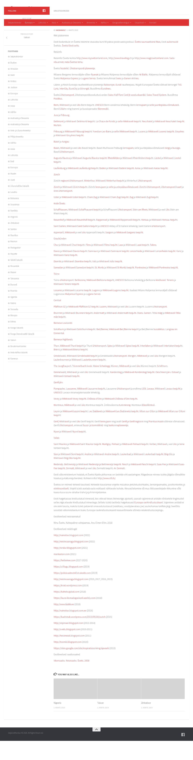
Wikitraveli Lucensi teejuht (161, 150)
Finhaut (115, 463)
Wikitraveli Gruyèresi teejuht (69, 154)
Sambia (13, 248)
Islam (12, 94)
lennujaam (141, 124)
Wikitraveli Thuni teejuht (72, 364)
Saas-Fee (161, 483)
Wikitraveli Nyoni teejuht (74, 450)
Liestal (157, 177)
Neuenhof (59, 238)
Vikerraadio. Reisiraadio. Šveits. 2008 (71, 679)
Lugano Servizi (88, 97)
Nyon (56, 450)
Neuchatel (147, 140)
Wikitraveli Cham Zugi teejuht (114, 216)
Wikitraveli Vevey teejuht (74, 417)
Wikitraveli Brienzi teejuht (75, 368)
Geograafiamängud (120, 22)
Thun (56, 364)
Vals (94, 280)
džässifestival (148, 424)
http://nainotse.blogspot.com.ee (70, 629)
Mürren (114, 385)
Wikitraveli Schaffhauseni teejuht (84, 228)
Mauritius (14, 254)
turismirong (124, 424)
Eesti (12, 180)
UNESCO (99, 124)
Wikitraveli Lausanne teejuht (91, 407)
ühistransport (67, 114)
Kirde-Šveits (59, 222)
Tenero (170, 299)
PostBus (58, 117)
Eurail (118, 103)
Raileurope (109, 103)
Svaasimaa (14, 223)
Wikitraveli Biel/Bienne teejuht (124, 348)
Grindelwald (60, 374)
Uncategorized (61, 30)
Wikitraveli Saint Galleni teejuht (82, 245)
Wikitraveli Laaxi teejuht (137, 263)
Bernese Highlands (63, 358)
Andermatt (99, 332)
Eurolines (106, 107)
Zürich (57, 193)
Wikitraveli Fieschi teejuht (143, 483)
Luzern (102, 325)
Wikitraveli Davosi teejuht (74, 270)
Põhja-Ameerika (16, 156)
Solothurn (59, 348)
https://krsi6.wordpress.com (68, 604)
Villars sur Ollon (147, 430)
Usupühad (139, 22)
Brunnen (58, 332)
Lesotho (13, 211)
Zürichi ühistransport (149, 206)
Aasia (54, 22)
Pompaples (59, 407)
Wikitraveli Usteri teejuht (74, 216)
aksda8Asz (61, 49)
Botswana (14, 217)
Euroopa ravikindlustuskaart (148, 521)
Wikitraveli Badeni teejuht (121, 187)
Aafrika (104, 22)
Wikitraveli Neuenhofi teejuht (80, 238)
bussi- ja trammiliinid (93, 444)
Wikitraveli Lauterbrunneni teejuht (88, 378)
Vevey (56, 417)
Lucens (141, 150)
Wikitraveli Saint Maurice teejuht (85, 463)
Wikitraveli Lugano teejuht (115, 309)
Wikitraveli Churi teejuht (73, 263)
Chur (56, 263)
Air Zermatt (119, 487)
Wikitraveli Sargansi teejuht (129, 251)
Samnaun (93, 270)
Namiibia (14, 229)
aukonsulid (172, 60)
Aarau (138, 187)
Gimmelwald (60, 391)
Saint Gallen (60, 245)
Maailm (13, 193)
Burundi (13, 303)
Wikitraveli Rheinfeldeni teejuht (138, 177)
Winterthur (89, 199)
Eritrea (13, 340)
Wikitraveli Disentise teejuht (77, 280)
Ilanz (178, 270)
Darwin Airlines (131, 97)
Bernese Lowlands (63, 342)
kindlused (161, 299)
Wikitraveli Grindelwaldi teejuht (82, 374)
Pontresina (140, 286)
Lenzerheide (136, 270)
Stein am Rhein (140, 228)
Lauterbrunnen (61, 378)
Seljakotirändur (14, 22)
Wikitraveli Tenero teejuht (66, 303)
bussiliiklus (158, 348)
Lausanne (71, 407)
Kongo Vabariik (16, 347)
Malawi (13, 291)
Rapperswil (101, 238)
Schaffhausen (60, 228)
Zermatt (70, 487)
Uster (56, 216)
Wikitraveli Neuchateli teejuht (169, 140)
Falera (153, 263)
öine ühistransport (63, 209)
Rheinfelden (114, 177)
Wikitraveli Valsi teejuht (110, 280)
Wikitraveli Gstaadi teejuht (66, 395)
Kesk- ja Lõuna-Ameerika (20, 149)
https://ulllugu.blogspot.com (68, 585)
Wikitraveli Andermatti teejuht (121, 332)
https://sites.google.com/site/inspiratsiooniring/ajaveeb (81, 667)
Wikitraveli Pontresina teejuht (163, 286)
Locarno (58, 309)
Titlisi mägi (157, 332)
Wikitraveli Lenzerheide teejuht (160, 270)
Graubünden (60, 257)
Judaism (13, 106)
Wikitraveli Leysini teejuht (75, 430)
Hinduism (14, 88)
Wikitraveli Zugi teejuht (147, 216)
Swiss (118, 97)
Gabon (13, 359)
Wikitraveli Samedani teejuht (80, 286)
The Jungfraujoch (62, 385)
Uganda (13, 316)
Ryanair (94, 93)
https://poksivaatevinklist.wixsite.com (72, 592)
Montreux (58, 424)
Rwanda (13, 310)
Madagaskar (15, 266)
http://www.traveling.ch (120, 77)
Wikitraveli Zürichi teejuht (74, 206)
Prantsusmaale (156, 440)
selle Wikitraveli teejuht (129, 140)
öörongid (84, 107)
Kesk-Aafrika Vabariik (18, 371)
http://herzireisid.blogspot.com (69, 654)
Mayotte (13, 273)
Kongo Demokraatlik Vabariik (22, 353)
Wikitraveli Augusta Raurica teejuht (89, 177)
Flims (88, 263)
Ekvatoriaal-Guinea (18, 365)
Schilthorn (162, 385)
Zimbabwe (146, 721)
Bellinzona (80, 299)
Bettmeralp (70, 483)
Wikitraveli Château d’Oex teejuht (120, 417)
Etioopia (13, 334)
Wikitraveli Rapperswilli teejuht (125, 238)
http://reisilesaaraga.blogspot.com (71, 560)
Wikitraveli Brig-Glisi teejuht (67, 477)
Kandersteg (116, 391)
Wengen (132, 374)
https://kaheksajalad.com (66, 610)
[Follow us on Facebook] (44, 29)
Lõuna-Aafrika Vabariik (19, 205)
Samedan (58, 286)
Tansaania (14, 297)
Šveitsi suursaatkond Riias (147, 60)
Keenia (13, 322)
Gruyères (179, 150)
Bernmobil (103, 127)
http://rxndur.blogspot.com (67, 566)
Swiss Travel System (156, 114)
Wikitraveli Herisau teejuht (164, 238)
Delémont (59, 140)
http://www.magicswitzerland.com (151, 77)
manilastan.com (62, 573)
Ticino (56, 292)
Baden (102, 187)
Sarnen (147, 332)
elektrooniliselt (61, 507)
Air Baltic (143, 93)
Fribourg (65, 134)
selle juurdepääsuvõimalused (164, 124)
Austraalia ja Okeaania (71, 22)
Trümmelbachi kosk (82, 385)
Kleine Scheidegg (101, 385)
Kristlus (13, 100)
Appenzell (59, 251)
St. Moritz (99, 286)
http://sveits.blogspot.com (67, 648)
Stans (140, 332)
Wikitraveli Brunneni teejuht (79, 332)
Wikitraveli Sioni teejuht (72, 473)
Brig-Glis (168, 473)
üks (79, 124)
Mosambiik (14, 285)
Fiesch (125, 483)
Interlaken (145, 364)
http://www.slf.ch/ (106, 497)
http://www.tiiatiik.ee (64, 623)
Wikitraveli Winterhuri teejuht (110, 199)
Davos (57, 270)
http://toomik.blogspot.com (67, 661)
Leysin (57, 430)
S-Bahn (63, 127)
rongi (167, 167)
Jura (56, 134)
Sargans (109, 251)
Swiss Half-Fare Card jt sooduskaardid (127, 114)
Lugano (96, 309)
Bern (56, 124)
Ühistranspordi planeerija (82, 87)
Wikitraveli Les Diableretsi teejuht (121, 430)
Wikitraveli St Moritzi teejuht (120, 286)
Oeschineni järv (163, 391)
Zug (131, 216)
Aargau (65, 160)
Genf (56, 440)
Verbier (152, 463)
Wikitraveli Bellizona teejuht (100, 299)
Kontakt (152, 22)
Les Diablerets (96, 430)
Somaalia (14, 328)
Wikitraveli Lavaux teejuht (167, 407)
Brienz (57, 368)
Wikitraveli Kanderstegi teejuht (139, 391)
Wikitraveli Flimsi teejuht (105, 263)
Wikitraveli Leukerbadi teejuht (148, 473)
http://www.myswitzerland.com (91, 77)
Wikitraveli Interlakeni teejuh (167, 364)
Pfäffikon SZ (60, 325)
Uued (12, 199)
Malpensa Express (69, 97)
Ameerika (91, 22)
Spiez (110, 364)
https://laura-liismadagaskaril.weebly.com (74, 617)
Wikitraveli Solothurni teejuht (80, 348)
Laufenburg (59, 187)
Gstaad (175, 391)
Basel (56, 160)
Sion (56, 473)
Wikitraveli (65, 124)
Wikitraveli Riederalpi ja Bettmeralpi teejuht (99, 483)
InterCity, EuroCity (68, 107)
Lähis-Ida (42, 22)
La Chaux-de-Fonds (105, 140)
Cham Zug (92, 216)
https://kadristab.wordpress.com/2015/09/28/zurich (79, 636)
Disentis (57, 280)
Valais (56, 456)
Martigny (106, 463)
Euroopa (29, 22)
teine (181, 463)
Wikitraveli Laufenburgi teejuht (83, 187)
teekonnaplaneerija (118, 444)
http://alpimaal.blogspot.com (68, 642)
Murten (57, 144)
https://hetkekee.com (64, 579)
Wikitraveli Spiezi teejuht (127, 364)
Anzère (88, 473)
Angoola (14, 236)
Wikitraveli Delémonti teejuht (80, 140)
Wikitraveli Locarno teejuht (78, 309)
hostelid (64, 87)
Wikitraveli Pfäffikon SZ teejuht (83, 325)
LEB (144, 407)
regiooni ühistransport (72, 199)
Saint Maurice (60, 463)
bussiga (176, 167)
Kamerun (14, 377)
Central (57, 319)
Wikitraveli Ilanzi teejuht (65, 274)
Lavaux (150, 407)
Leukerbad (125, 473)
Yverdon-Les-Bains (102, 150)
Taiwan (100, 721)
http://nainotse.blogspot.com (68, 554)
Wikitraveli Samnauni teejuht (115, 270)
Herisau (145, 238)
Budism (13, 82)
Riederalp (58, 483)
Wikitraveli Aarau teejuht (155, 187)
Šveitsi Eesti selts (70, 64)
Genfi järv (58, 401)
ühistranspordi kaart (171, 206)
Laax (120, 263)
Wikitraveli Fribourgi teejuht (78, 150)
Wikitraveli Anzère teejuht (106, 473)
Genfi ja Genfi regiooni (132, 440)
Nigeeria (57, 721)
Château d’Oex (94, 417)
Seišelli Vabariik (16, 279)
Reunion (13, 260)
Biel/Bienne (102, 348)
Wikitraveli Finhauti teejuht (135, 463)
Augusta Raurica (62, 177)
